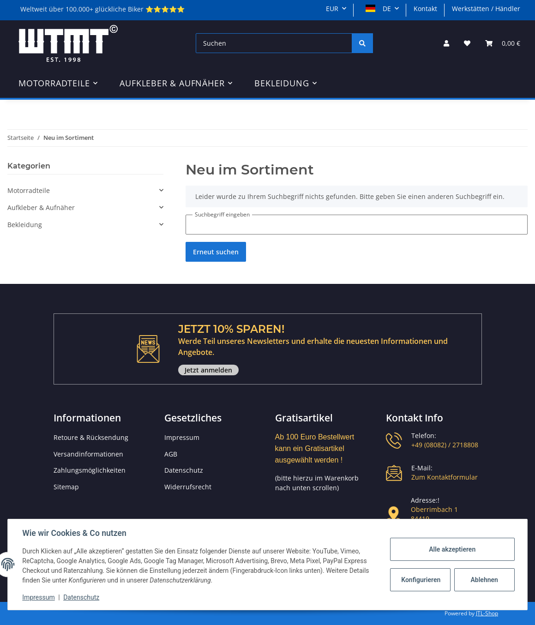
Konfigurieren (420, 579)
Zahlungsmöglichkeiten (90, 470)
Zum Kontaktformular (444, 477)
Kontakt (425, 8)
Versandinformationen (88, 454)
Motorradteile (28, 190)
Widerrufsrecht (187, 486)
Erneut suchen (216, 251)
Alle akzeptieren (451, 549)
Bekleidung (24, 224)
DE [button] (378, 8)
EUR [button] (332, 8)
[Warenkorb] (503, 43)
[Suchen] (274, 43)
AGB (170, 454)
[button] (446, 43)
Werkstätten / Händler (486, 8)
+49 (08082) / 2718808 (444, 444)
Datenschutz (183, 470)
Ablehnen (484, 579)
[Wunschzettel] (467, 43)
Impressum (181, 437)
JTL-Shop (487, 613)
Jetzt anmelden (208, 370)
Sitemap (66, 486)
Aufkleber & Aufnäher (41, 207)
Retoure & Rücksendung (91, 437)
